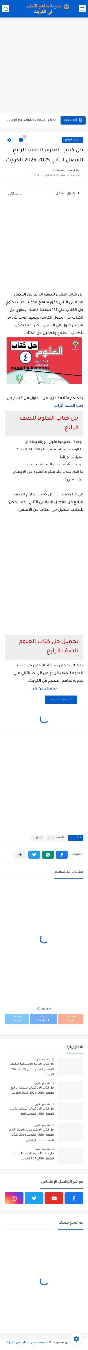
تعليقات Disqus (16, 1019)
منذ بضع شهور (42, 1059)
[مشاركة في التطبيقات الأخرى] (20, 855)
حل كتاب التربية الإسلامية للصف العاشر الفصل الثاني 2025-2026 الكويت (32, 1069)
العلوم (38, 837)
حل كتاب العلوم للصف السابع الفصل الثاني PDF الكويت (33, 1156)
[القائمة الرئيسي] (82, 8)
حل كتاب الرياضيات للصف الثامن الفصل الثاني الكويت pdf (32, 1111)
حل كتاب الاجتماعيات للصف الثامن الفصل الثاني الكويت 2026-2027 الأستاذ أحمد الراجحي (31, 1135)
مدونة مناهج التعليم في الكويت (27, 1342)
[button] (62, 855)
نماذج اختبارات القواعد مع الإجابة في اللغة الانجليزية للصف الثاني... (30, 120)
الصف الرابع (72, 140)
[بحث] (5, 8)
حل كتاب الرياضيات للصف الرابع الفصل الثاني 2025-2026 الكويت (32, 1090)
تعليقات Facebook (43, 1019)
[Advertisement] (44, 66)
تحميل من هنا (44, 689)
